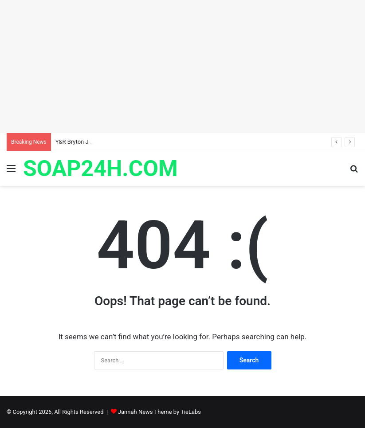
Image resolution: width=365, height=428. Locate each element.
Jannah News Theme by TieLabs (159, 411)
